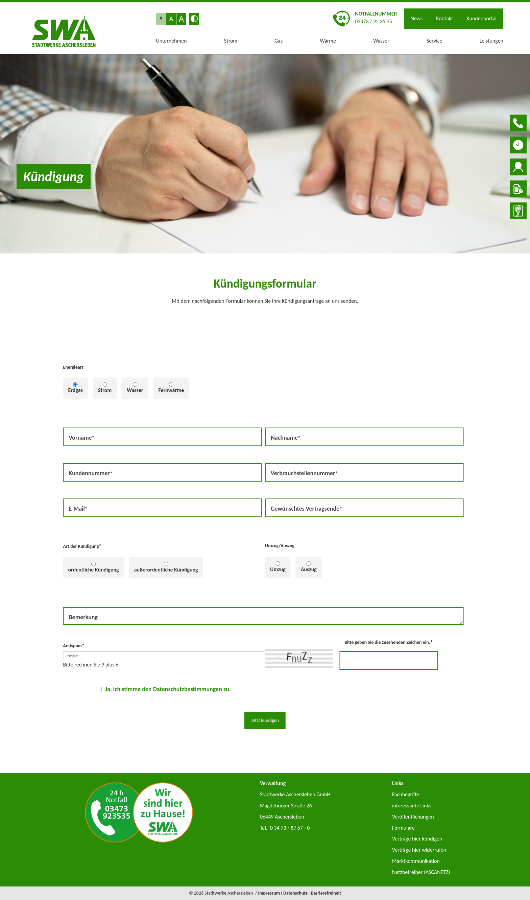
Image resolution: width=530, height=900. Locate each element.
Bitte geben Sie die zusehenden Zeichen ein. (388, 642)
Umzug (278, 569)
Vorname (82, 437)
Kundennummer (91, 472)
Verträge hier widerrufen (419, 850)
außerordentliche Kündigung (166, 569)
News (417, 18)
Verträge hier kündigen (417, 838)
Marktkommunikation (416, 861)
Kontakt (444, 18)
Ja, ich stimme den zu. (168, 689)
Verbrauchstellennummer (304, 472)
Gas (278, 41)
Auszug (309, 569)
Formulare (403, 828)
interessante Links (411, 805)
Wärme (328, 41)
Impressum (269, 893)
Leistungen (491, 41)
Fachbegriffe (405, 794)
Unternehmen (171, 41)
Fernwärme (171, 390)
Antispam (74, 645)
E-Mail (80, 508)
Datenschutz (295, 893)
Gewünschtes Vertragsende (306, 508)
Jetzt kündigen (265, 720)
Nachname (285, 437)
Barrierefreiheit (326, 893)
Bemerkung (83, 617)
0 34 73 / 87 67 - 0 (290, 828)
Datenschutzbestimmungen (187, 689)
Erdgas (75, 390)
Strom (230, 41)
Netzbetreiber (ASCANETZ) (421, 872)
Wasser (381, 41)
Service (434, 41)
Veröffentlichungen (413, 816)
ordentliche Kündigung (93, 569)
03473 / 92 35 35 (373, 21)
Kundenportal (481, 18)
